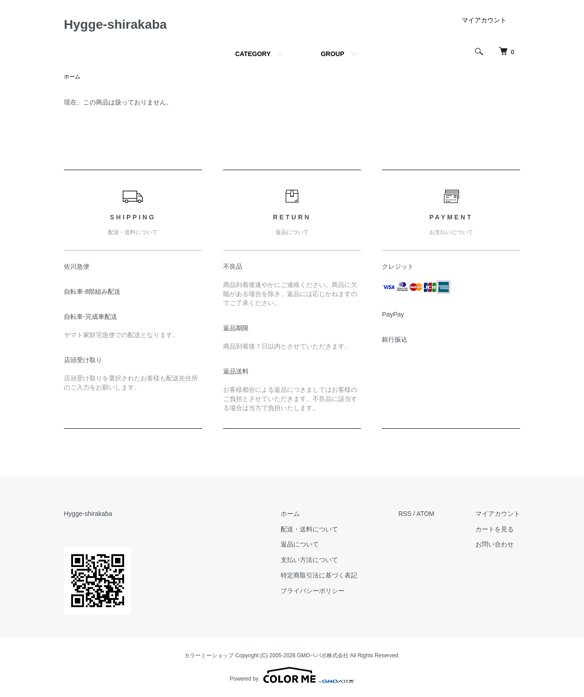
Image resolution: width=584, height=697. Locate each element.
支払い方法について (309, 559)
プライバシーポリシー (312, 590)
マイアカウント (484, 20)
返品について (300, 544)
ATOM (425, 513)
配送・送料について (309, 529)
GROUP (332, 53)
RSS (405, 513)
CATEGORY (253, 53)
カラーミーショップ (209, 655)
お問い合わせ (494, 544)
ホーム (72, 76)
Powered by (291, 675)
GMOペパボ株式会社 (323, 655)
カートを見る (494, 529)
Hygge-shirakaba (115, 24)
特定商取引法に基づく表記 (319, 575)
